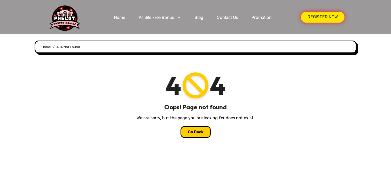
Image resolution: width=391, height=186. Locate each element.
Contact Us (227, 17)
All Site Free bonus (160, 17)
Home (119, 17)
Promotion (261, 17)
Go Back (196, 132)
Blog (198, 17)
